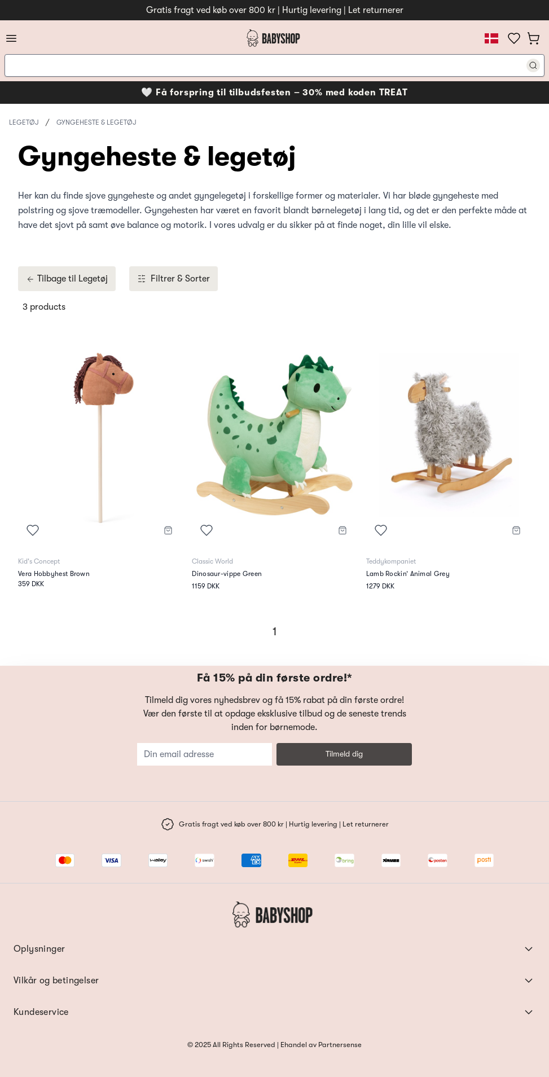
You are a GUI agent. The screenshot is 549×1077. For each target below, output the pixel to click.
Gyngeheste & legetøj (96, 122)
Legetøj (23, 122)
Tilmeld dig (344, 753)
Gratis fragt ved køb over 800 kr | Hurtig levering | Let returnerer (274, 10)
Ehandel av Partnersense (320, 1044)
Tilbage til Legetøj (67, 279)
